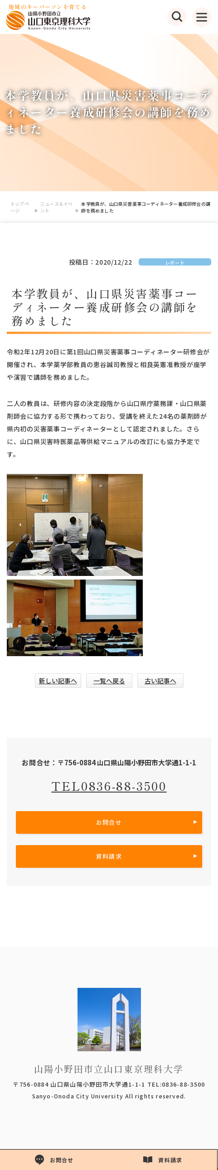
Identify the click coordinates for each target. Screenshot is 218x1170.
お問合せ (109, 822)
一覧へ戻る (109, 680)
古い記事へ (160, 680)
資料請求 (109, 856)
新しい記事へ (58, 680)
